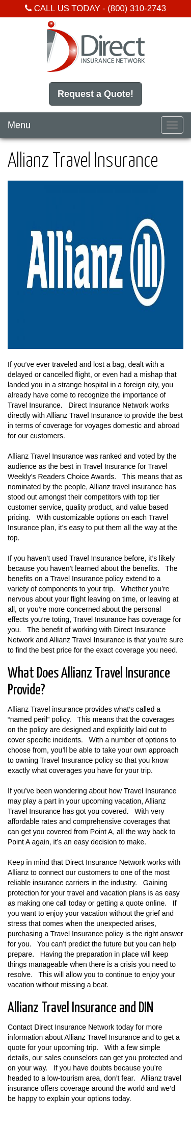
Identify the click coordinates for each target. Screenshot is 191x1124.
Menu (19, 125)
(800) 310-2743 (136, 8)
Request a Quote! (95, 94)
